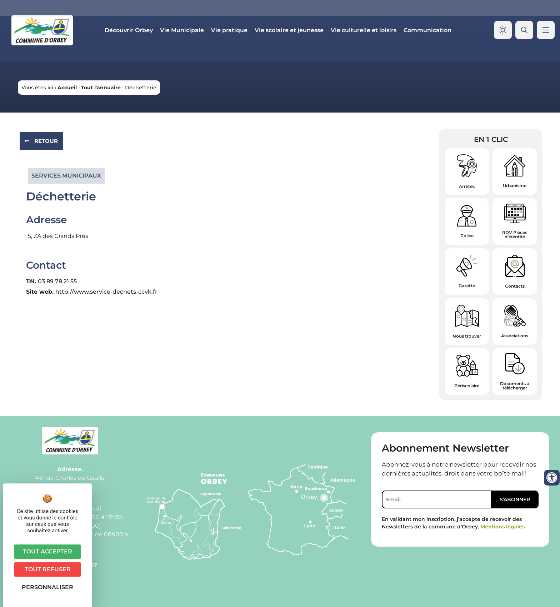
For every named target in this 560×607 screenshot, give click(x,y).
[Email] (436, 499)
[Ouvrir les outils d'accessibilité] (552, 478)
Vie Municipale (182, 30)
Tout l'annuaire (101, 87)
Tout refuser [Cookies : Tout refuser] (48, 569)
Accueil (67, 87)
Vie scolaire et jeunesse (289, 30)
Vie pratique (229, 30)
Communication (427, 30)
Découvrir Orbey (129, 30)
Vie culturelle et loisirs (363, 30)
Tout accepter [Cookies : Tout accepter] (47, 551)
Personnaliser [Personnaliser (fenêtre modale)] (47, 587)
